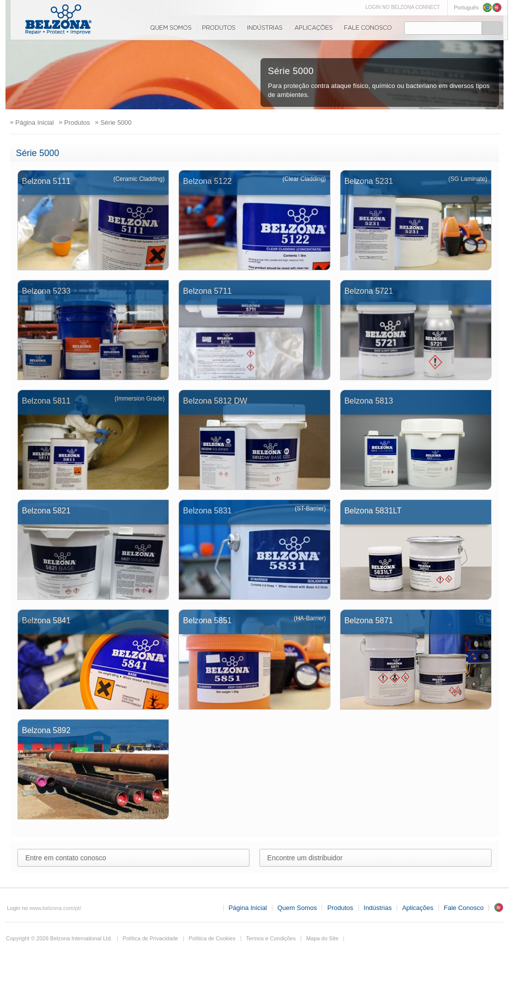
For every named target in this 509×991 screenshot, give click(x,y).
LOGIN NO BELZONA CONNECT (402, 7)
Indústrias (265, 28)
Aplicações (314, 28)
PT (498, 907)
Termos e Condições (271, 938)
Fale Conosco (368, 28)
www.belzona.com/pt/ (55, 908)
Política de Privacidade (150, 938)
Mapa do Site (322, 938)
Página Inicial (248, 907)
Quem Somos (170, 28)
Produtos (218, 28)
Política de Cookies (212, 938)
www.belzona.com (58, 19)
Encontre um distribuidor (305, 858)
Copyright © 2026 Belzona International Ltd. (59, 938)
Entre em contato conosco (65, 858)
